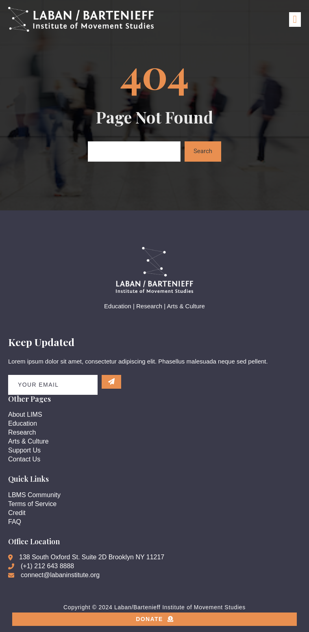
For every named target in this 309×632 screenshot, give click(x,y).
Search (203, 151)
